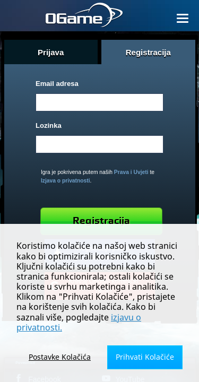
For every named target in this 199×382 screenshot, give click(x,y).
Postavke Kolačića (60, 357)
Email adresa (57, 84)
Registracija (101, 221)
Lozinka (49, 125)
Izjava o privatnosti (65, 181)
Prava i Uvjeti (131, 172)
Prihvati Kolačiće (145, 357)
